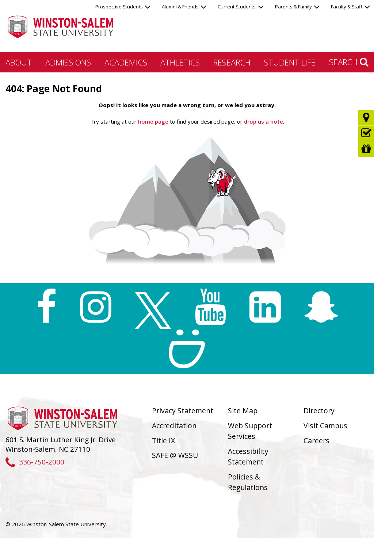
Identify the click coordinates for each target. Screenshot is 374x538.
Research (232, 62)
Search (349, 61)
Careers (316, 440)
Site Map (242, 410)
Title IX (163, 440)
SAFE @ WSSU (175, 455)
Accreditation (174, 425)
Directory (319, 410)
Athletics (180, 62)
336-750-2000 (34, 461)
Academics (125, 62)
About (18, 62)
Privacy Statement (182, 410)
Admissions (68, 62)
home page (153, 121)
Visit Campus (325, 425)
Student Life (290, 62)
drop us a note (263, 121)
